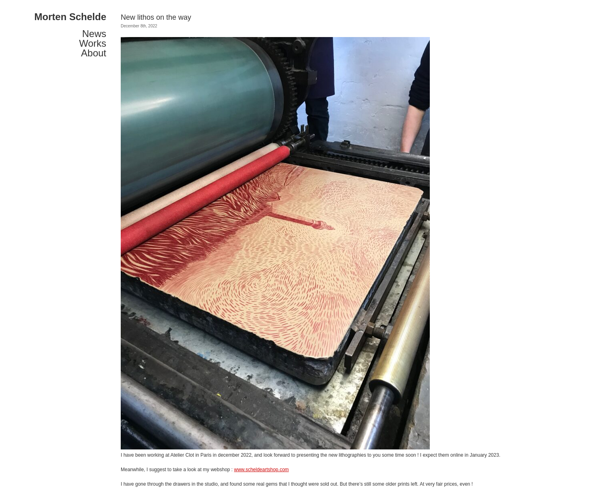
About (93, 53)
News (94, 34)
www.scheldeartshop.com (261, 469)
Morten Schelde (70, 17)
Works (92, 43)
